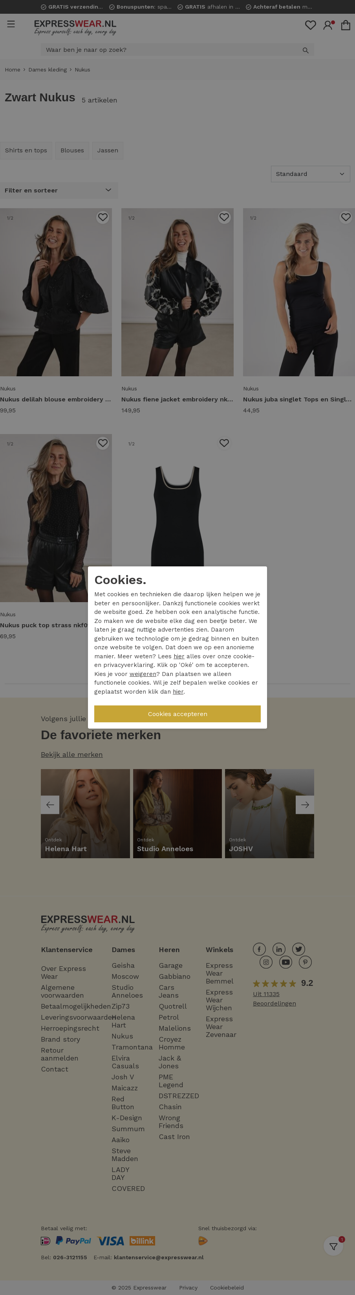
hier (179, 656)
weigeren (143, 674)
